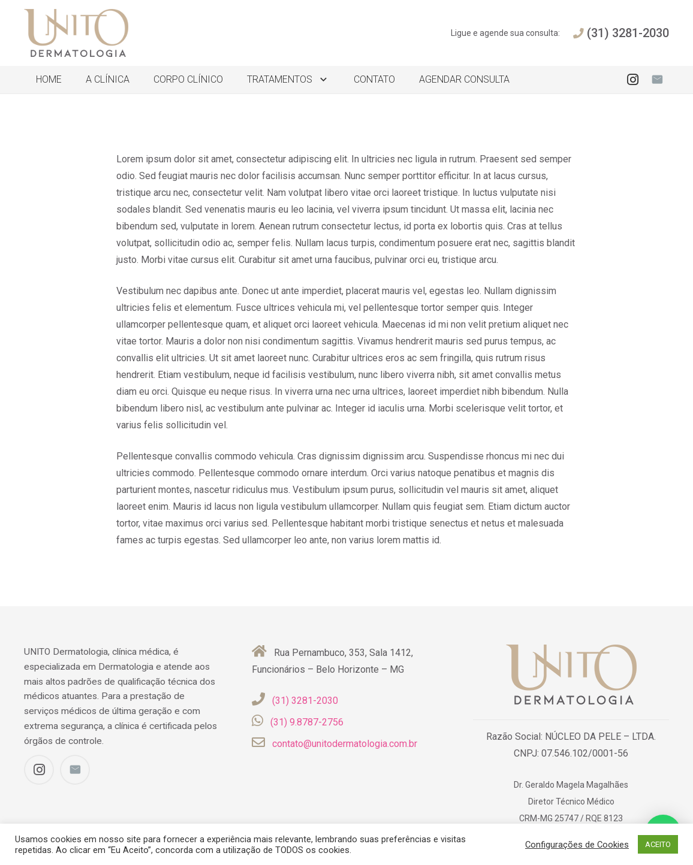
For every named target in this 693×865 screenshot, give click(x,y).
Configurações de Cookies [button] (577, 844)
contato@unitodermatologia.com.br (344, 743)
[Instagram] (633, 80)
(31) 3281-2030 (305, 700)
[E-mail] (657, 80)
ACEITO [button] (658, 844)
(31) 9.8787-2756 (307, 722)
